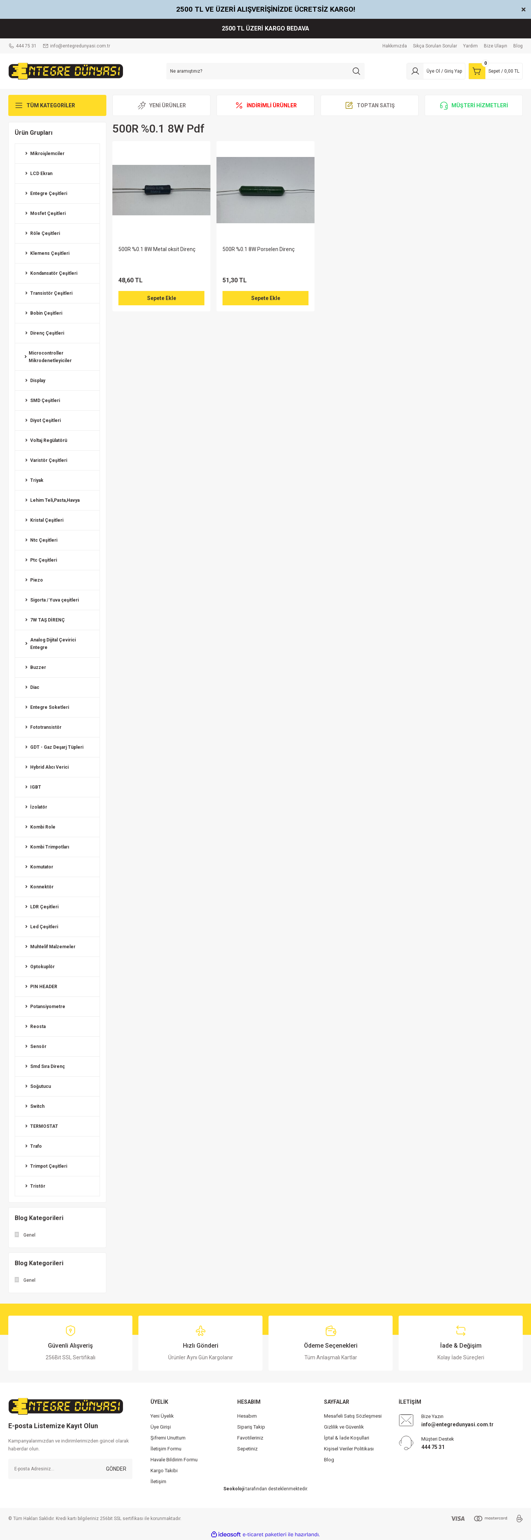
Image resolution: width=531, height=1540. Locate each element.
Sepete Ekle (161, 298)
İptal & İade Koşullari (346, 1438)
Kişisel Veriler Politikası (349, 1449)
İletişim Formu (165, 1449)
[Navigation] (57, 105)
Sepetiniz (247, 1449)
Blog (329, 1459)
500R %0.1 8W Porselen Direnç (259, 249)
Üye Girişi (160, 1427)
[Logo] (65, 70)
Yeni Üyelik (162, 1416)
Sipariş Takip (251, 1427)
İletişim (158, 1481)
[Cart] (495, 71)
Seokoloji (233, 1488)
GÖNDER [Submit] (116, 1469)
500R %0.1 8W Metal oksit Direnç (156, 249)
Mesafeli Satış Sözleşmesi (353, 1416)
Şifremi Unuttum (168, 1438)
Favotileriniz (250, 1438)
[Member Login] (436, 71)
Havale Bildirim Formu (174, 1459)
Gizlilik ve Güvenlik (344, 1427)
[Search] (265, 71)
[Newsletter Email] (70, 1469)
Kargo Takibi (164, 1470)
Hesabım (247, 1416)
